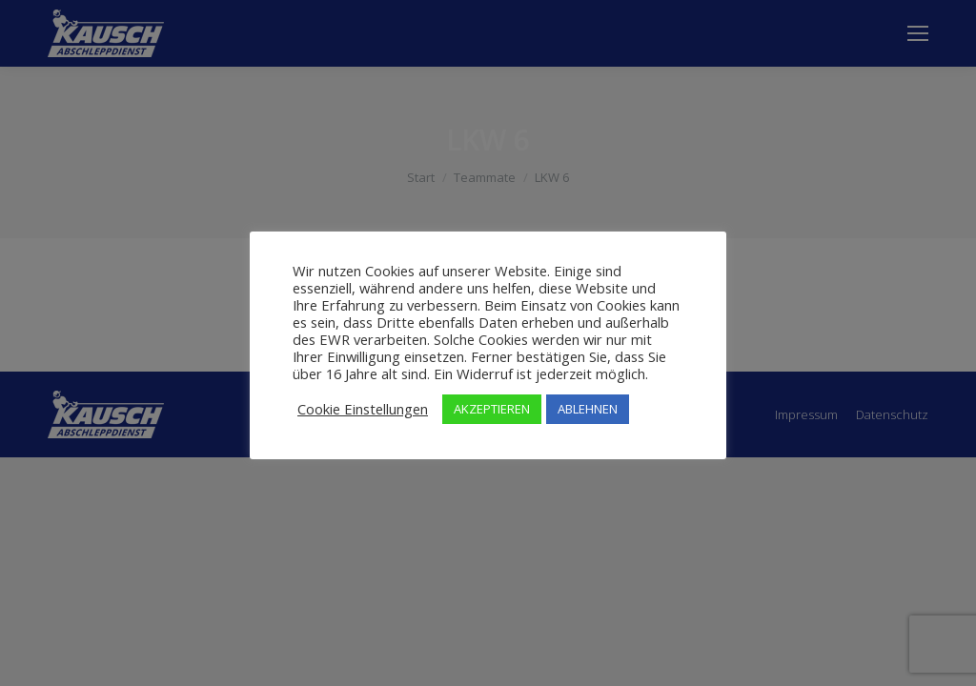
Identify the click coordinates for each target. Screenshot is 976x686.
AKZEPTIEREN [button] (492, 408)
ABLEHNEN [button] (588, 408)
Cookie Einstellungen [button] (362, 408)
